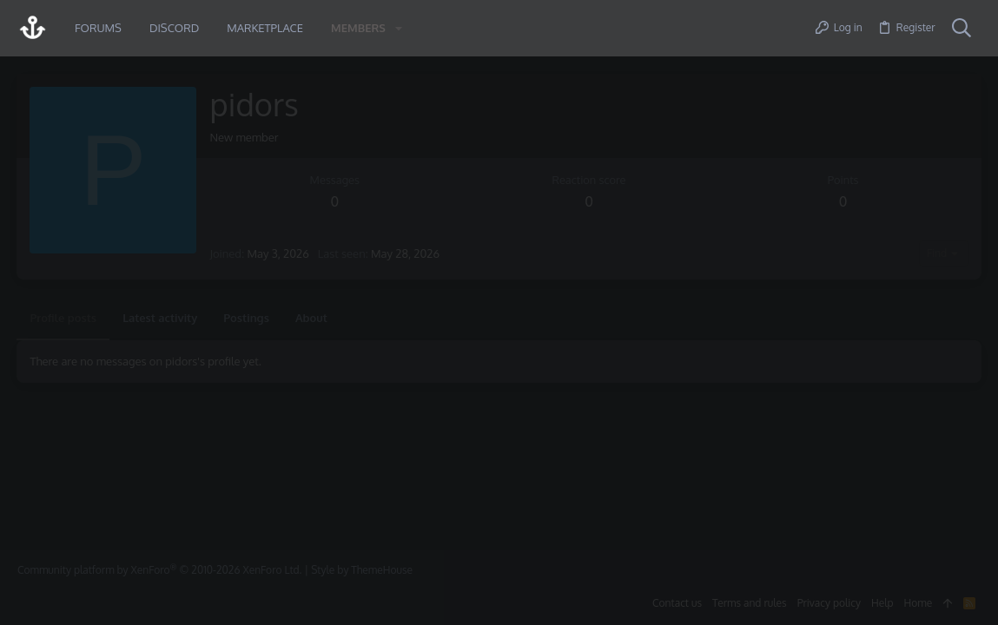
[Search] (961, 28)
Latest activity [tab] (160, 318)
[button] (398, 28)
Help (882, 602)
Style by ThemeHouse (362, 569)
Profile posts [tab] (63, 318)
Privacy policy (829, 602)
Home (918, 602)
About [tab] (311, 318)
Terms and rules (749, 602)
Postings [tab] (247, 318)
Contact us (677, 602)
